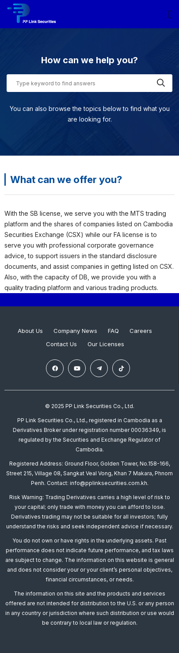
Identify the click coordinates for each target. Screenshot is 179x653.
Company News (75, 330)
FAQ (113, 330)
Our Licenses (106, 344)
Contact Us (61, 344)
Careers (140, 330)
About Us (30, 330)
